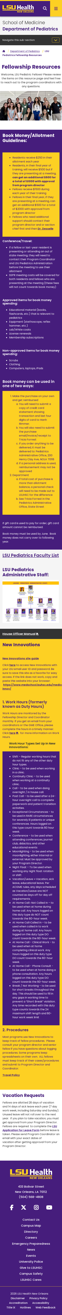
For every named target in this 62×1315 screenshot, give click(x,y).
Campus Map (31, 1225)
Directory (31, 1232)
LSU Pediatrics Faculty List (30, 555)
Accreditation (18, 1303)
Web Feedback (46, 1307)
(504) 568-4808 (31, 1197)
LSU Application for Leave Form (29, 1128)
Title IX (10, 1307)
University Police (31, 1262)
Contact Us (31, 1220)
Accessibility (40, 1303)
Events (31, 1256)
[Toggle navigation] (56, 40)
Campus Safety (31, 1274)
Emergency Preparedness (31, 1244)
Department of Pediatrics (30, 29)
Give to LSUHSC (31, 1268)
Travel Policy (11, 1075)
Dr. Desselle (45, 229)
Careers (31, 1237)
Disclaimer (18, 1298)
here (12, 665)
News (31, 1250)
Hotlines (25, 1307)
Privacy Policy (38, 1298)
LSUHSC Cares (31, 1280)
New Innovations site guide (20, 658)
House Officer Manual (19, 634)
